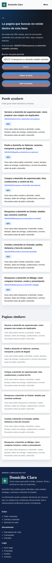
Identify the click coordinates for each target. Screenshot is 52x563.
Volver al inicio (26, 75)
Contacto (7, 557)
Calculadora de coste (12, 532)
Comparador (9, 535)
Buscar (26, 67)
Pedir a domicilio (10, 516)
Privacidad (8, 551)
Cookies (7, 554)
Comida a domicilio (11, 519)
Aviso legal (8, 548)
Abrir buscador (26, 83)
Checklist (7, 538)
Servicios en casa (11, 522)
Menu (45, 5)
